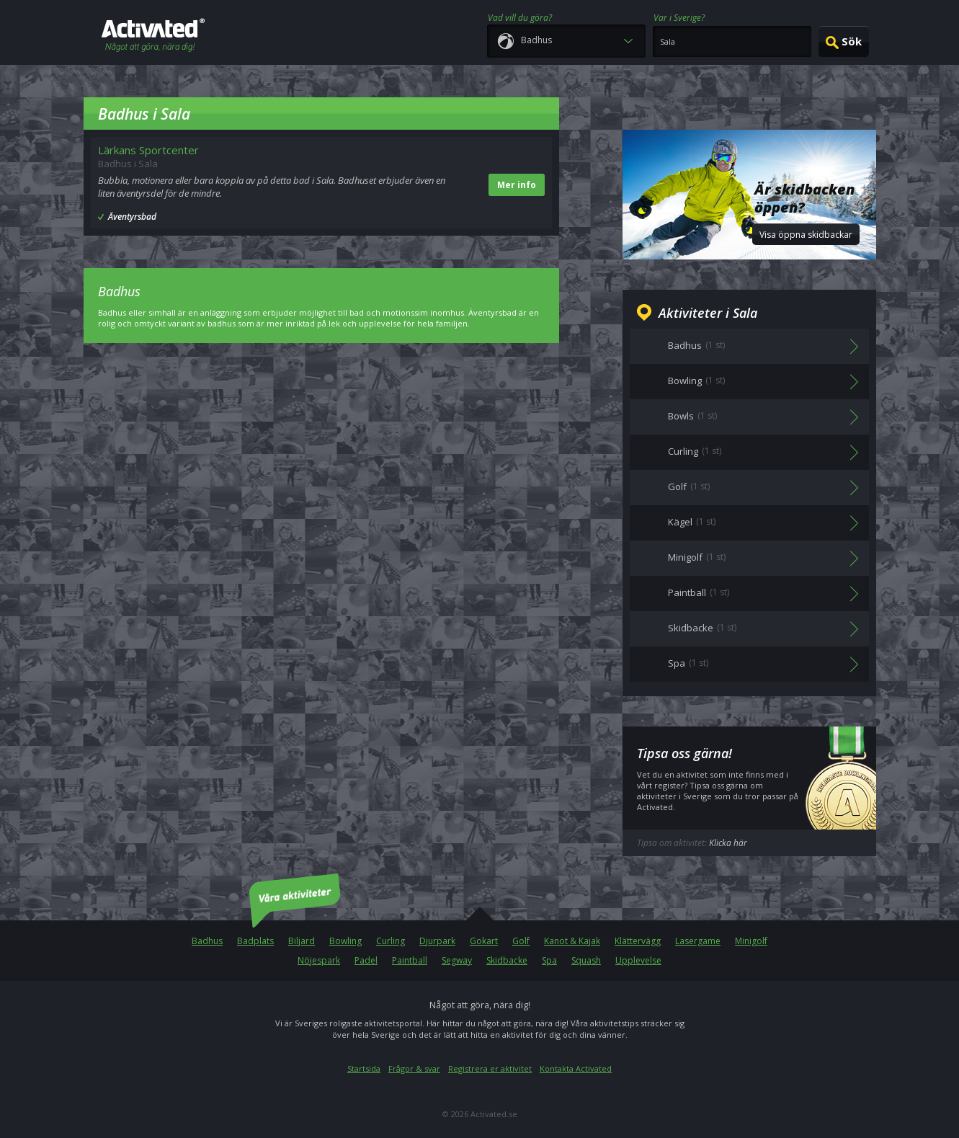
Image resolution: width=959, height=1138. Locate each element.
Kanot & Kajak (572, 941)
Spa (549, 960)
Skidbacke (506, 960)
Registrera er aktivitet (490, 1068)
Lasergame (698, 941)
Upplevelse (638, 960)
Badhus (207, 941)
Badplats (255, 941)
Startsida (363, 1068)
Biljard (301, 941)
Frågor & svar (414, 1068)
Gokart (484, 941)
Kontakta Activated (576, 1068)
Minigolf (751, 941)
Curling (390, 941)
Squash (586, 960)
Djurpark (437, 941)
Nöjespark (319, 960)
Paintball (409, 960)
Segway (457, 960)
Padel (366, 960)
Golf (521, 941)
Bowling (345, 941)
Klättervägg (638, 941)
